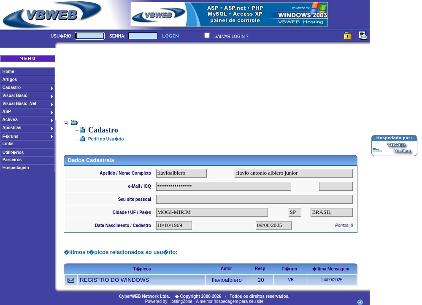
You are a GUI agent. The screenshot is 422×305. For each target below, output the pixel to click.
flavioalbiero (227, 280)
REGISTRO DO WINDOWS (114, 280)
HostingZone (180, 301)
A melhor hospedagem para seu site (229, 301)
